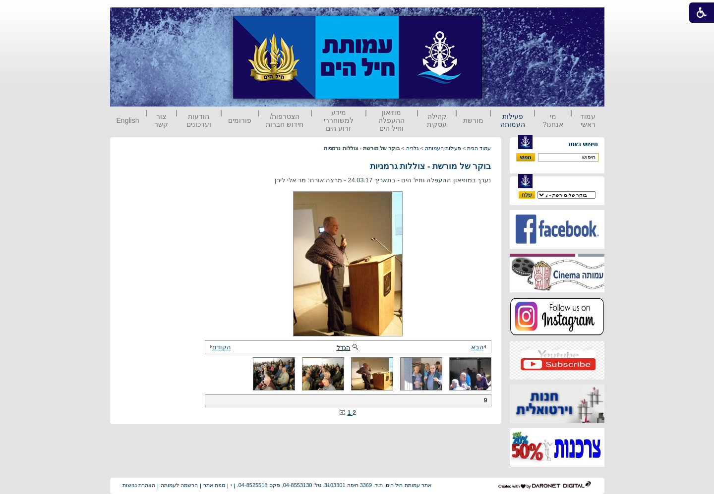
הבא (480, 347)
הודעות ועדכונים (198, 120)
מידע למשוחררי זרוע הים (339, 120)
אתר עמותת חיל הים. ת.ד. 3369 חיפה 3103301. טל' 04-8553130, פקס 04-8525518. (334, 485)
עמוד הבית (479, 148)
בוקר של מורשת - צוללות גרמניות (430, 166)
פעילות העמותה (512, 120)
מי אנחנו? (552, 120)
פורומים (239, 120)
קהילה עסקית (437, 120)
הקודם (219, 347)
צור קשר (161, 120)
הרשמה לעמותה (179, 485)
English (128, 120)
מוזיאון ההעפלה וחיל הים (391, 120)
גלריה (412, 148)
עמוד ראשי (587, 120)
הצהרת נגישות (138, 485)
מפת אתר (214, 485)
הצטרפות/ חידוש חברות (284, 120)
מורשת (473, 120)
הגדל (348, 347)
